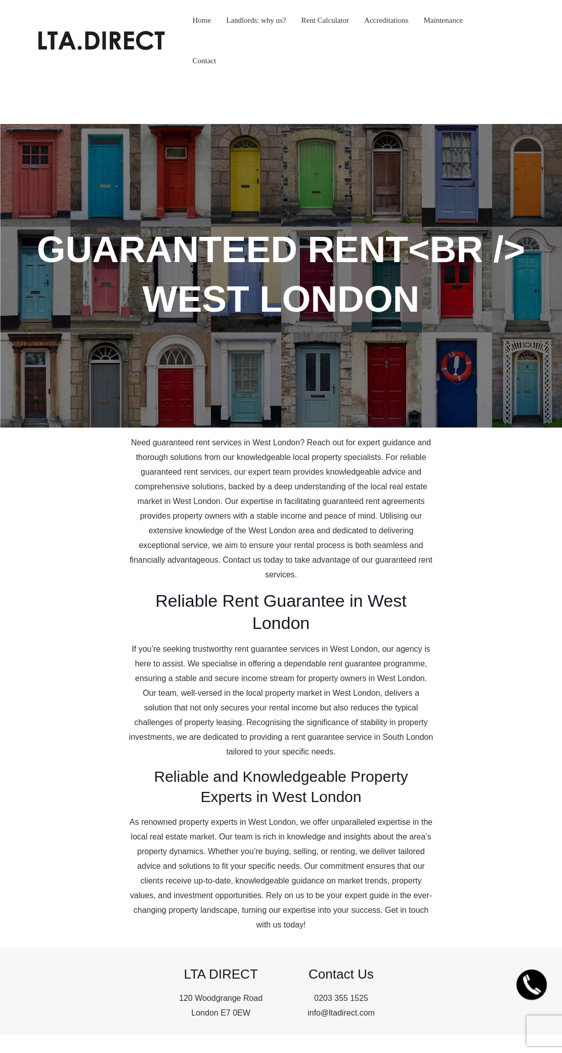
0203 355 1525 (341, 998)
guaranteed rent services (197, 442)
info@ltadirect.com (341, 1012)
